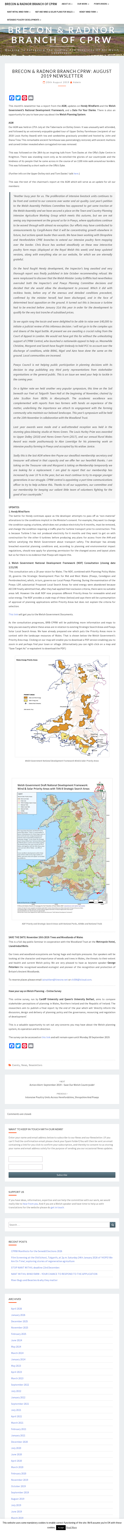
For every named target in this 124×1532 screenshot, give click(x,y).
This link (13, 614)
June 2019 (16, 1511)
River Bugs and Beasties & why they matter (34, 1280)
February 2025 (18, 1333)
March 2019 (17, 1517)
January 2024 (18, 1359)
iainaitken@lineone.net (55, 979)
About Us (67, 4)
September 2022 (20, 1384)
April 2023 (16, 1371)
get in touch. (57, 1207)
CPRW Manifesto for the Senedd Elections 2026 (36, 1251)
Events (16, 1065)
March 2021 (17, 1422)
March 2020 (17, 1467)
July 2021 (16, 1410)
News (24, 1065)
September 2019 (20, 1492)
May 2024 (16, 1346)
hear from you (30, 1203)
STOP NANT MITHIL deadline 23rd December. (35, 1267)
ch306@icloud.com (81, 979)
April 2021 (16, 1416)
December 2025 (19, 1321)
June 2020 (16, 1454)
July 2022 (16, 1391)
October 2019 (18, 1486)
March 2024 (17, 1353)
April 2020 (16, 1460)
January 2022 (18, 1397)
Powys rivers (101, 4)
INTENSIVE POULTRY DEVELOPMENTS (24, 19)
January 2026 (18, 1315)
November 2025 (19, 1327)
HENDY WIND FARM (88, 12)
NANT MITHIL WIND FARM (19, 12)
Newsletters (35, 1065)
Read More (71, 1527)
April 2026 (16, 1308)
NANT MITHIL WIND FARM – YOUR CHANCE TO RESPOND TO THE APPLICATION (54, 1273)
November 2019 (19, 1479)
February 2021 (18, 1429)
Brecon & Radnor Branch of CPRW (31, 4)
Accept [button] (61, 1527)
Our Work (83, 4)
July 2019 (16, 1505)
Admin (77, 82)
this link (45, 1037)
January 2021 (18, 1435)
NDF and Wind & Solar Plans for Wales (55, 12)
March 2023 (17, 1378)
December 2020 (19, 1441)
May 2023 (16, 1365)
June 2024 (16, 1340)
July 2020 (16, 1448)
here (76, 173)
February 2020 (18, 1473)
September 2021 (20, 1403)
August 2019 (17, 1498)
